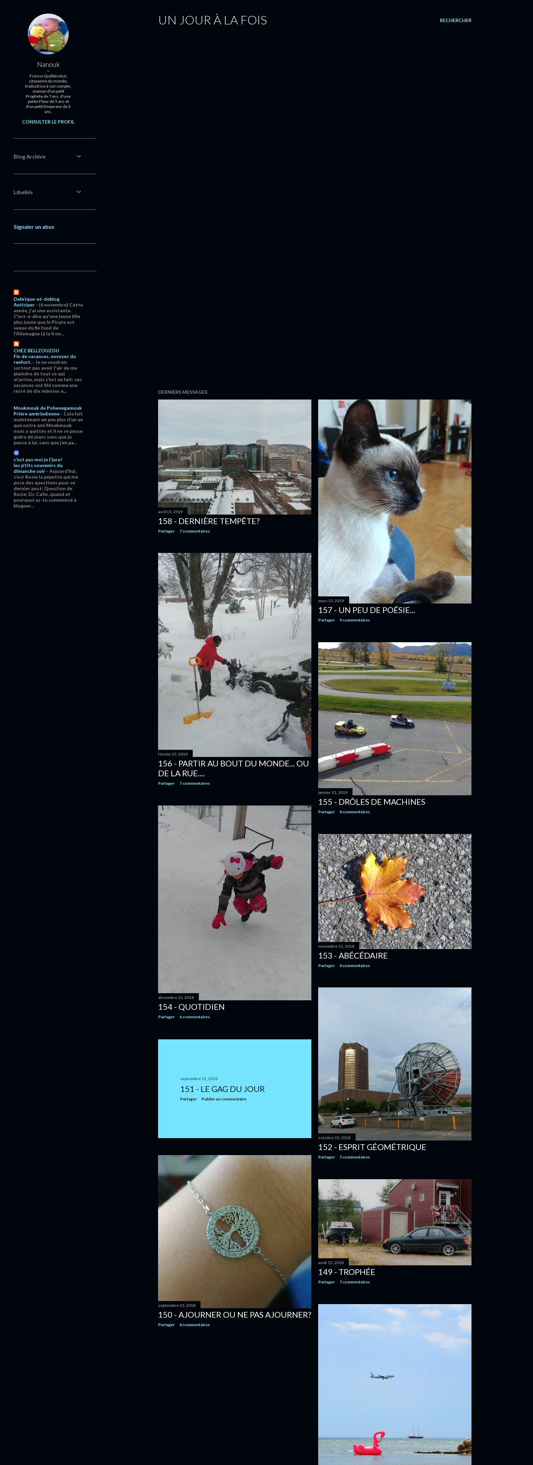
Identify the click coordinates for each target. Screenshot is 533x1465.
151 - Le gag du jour (222, 1089)
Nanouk (48, 64)
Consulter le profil (48, 122)
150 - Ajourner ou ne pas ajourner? (234, 1314)
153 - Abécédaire (353, 955)
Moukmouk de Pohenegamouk (48, 408)
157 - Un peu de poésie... (366, 610)
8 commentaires (355, 811)
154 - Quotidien (191, 1007)
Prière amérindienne (36, 413)
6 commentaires (194, 1016)
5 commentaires (355, 1157)
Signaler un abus (34, 226)
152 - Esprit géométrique (372, 1147)
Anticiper (24, 305)
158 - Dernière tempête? (209, 521)
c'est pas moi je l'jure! (38, 459)
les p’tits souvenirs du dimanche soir (38, 468)
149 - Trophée (346, 1272)
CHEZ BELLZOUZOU (36, 350)
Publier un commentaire (224, 1098)
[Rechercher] (455, 20)
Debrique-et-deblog (36, 299)
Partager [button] (166, 531)
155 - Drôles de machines (371, 801)
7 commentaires (194, 531)
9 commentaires (355, 620)
